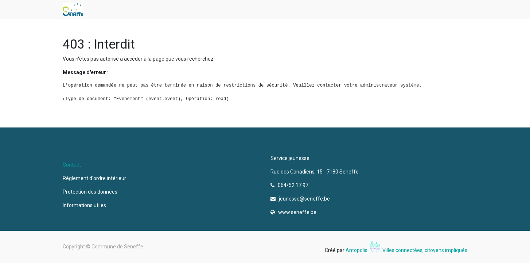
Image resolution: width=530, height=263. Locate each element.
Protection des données (91, 192)
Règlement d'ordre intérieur (94, 178)
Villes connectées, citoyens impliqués (424, 250)
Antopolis (357, 250)
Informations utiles (85, 205)
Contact (72, 165)
